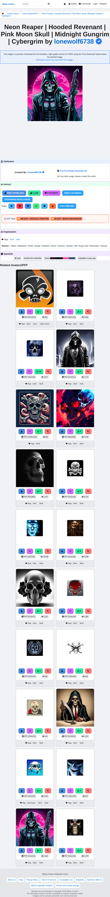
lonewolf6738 (74, 41)
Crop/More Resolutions (17, 199)
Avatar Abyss (13, 14)
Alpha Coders (8, 4)
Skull (28, 324)
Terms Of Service (49, 880)
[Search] (49, 4)
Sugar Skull (83, 246)
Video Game (44, 324)
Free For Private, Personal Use (73, 171)
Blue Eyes (31, 803)
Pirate (30, 246)
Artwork (103, 246)
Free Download (14, 193)
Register (103, 4)
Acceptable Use (66, 880)
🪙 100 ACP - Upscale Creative (33, 219)
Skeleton (45, 246)
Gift (75, 246)
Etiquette (80, 880)
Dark (75, 324)
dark (18, 239)
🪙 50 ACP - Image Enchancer (66, 219)
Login (95, 4)
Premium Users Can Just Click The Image (55, 60)
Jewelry (69, 246)
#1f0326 (53, 258)
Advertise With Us (94, 880)
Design (37, 246)
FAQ (21, 880)
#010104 (59, 258)
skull (12, 239)
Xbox (35, 324)
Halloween (22, 246)
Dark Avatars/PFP (30, 14)
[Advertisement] (55, 140)
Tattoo (13, 246)
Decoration (94, 246)
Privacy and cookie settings (67, 885)
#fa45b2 (66, 258)
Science (61, 246)
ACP (8, 219)
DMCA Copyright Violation (42, 885)
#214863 (72, 258)
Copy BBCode (67, 206)
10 (39, 371)
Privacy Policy (32, 880)
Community (85, 4)
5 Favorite (51, 193)
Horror (53, 246)
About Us (12, 880)
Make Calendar (72, 193)
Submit (72, 4)
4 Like (34, 193)
